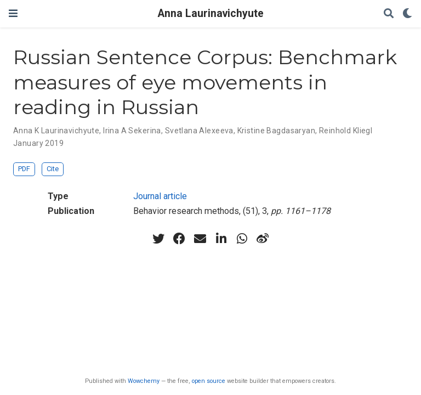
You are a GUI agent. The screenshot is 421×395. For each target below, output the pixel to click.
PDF (24, 169)
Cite (53, 169)
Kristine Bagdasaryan (276, 130)
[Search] (389, 14)
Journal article (160, 196)
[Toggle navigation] (13, 13)
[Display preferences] (407, 14)
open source (208, 381)
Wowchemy (144, 381)
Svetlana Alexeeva (199, 130)
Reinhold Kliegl (345, 130)
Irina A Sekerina (132, 130)
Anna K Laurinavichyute (56, 130)
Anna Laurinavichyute (211, 13)
